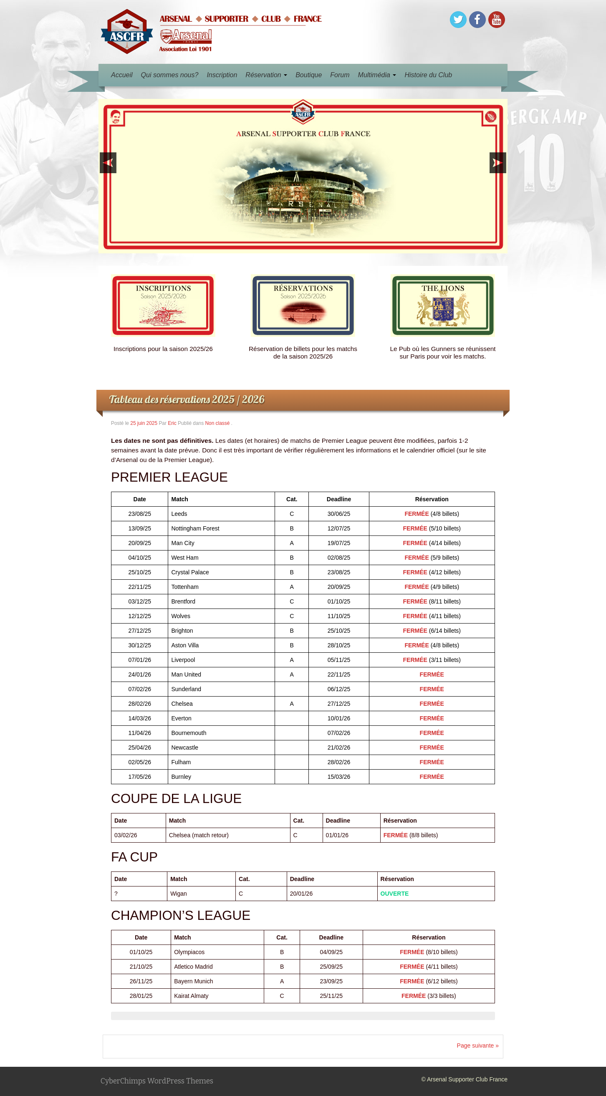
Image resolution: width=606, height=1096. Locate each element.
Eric (172, 423)
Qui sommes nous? (170, 74)
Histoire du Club (428, 74)
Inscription (222, 74)
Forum (339, 74)
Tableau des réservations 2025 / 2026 (186, 399)
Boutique (308, 74)
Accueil (122, 74)
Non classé (217, 423)
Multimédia (377, 74)
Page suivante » (478, 1045)
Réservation (266, 74)
